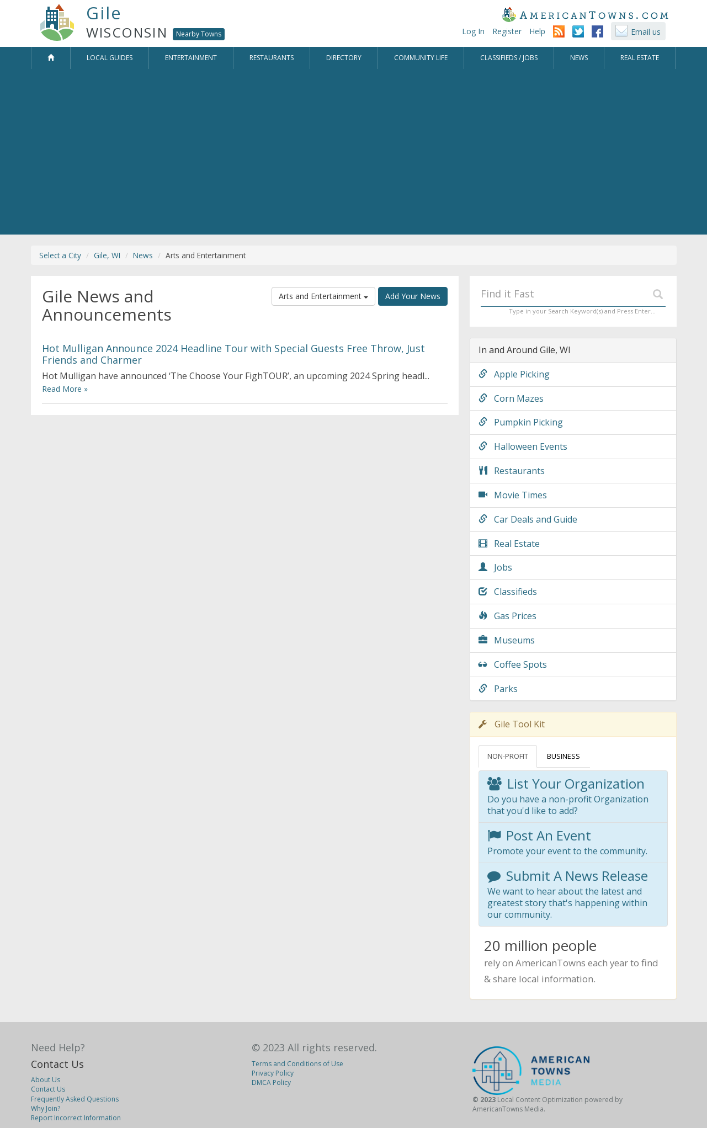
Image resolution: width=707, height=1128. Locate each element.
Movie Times (513, 495)
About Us (45, 1079)
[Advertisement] (354, 152)
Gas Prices (507, 616)
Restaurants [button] (271, 57)
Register (507, 31)
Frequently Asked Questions (75, 1099)
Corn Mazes (511, 398)
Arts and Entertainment (323, 296)
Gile (104, 12)
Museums (507, 640)
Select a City (60, 255)
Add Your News (412, 296)
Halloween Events (523, 446)
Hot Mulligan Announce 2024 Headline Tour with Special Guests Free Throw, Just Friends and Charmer (233, 354)
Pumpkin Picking (521, 422)
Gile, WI (107, 255)
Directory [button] (344, 57)
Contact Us (57, 1064)
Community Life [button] (421, 57)
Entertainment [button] (191, 57)
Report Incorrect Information (76, 1117)
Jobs (495, 567)
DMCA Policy (271, 1082)
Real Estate (509, 544)
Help (537, 31)
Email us (646, 31)
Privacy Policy (273, 1073)
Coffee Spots (513, 664)
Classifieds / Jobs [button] (509, 57)
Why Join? (45, 1108)
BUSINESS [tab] (563, 756)
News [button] (579, 57)
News (143, 255)
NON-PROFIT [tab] (507, 756)
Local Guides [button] (109, 57)
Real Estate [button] (639, 57)
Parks (498, 689)
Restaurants (512, 471)
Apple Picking (514, 374)
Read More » (65, 389)
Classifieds (508, 592)
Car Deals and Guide (528, 519)
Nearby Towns (198, 34)
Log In (473, 31)
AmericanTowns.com (585, 14)
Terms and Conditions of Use (297, 1063)
